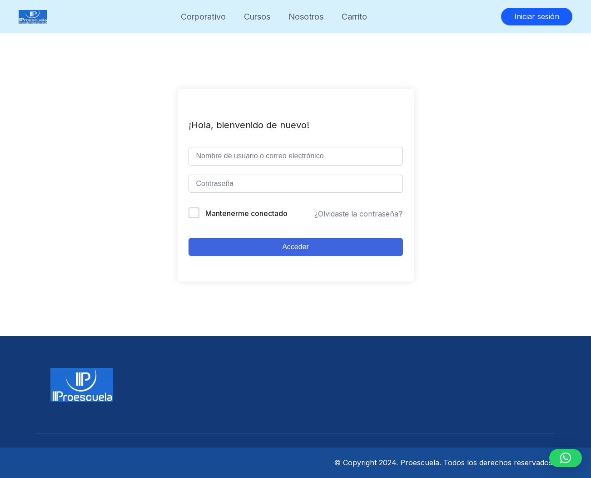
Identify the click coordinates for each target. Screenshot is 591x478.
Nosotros (305, 16)
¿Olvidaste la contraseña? (358, 213)
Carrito (354, 16)
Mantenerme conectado (246, 213)
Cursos (257, 16)
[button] (565, 458)
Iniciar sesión (536, 16)
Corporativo (203, 16)
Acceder (295, 247)
